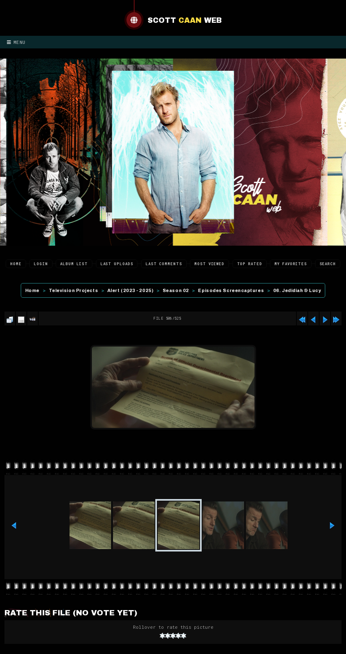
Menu (16, 42)
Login (41, 264)
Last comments (164, 264)
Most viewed (209, 264)
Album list (74, 264)
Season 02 (176, 290)
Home (16, 264)
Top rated (249, 264)
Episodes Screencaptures (231, 290)
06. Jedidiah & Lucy (297, 290)
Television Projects (73, 290)
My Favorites (290, 264)
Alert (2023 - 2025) (130, 290)
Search (328, 264)
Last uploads (116, 264)
